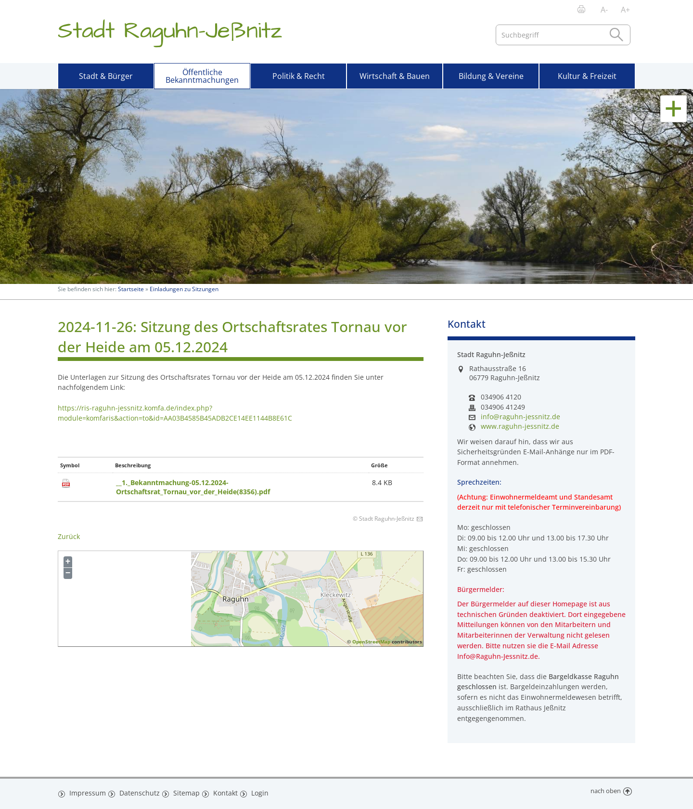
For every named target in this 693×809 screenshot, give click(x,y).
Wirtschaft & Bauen (394, 76)
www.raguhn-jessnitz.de (520, 426)
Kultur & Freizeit (587, 76)
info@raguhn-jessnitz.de (520, 416)
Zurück (69, 536)
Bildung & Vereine (491, 76)
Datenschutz (136, 791)
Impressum (86, 791)
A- (604, 9)
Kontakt (222, 791)
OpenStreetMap (371, 641)
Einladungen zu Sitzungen (184, 289)
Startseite (131, 289)
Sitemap (182, 791)
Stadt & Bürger (106, 76)
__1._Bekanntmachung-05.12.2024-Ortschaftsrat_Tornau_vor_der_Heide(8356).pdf (193, 487)
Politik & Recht (298, 76)
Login (258, 791)
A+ (625, 9)
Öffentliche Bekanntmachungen (202, 76)
